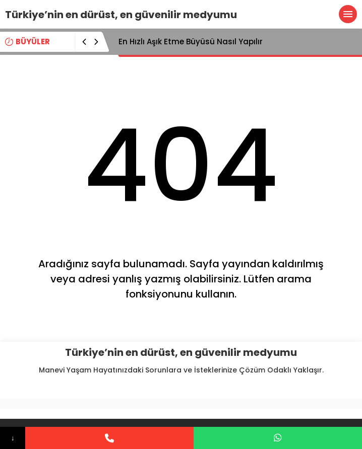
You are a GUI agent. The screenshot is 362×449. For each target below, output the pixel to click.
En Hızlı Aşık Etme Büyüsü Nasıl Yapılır (190, 41)
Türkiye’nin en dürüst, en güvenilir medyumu (121, 15)
